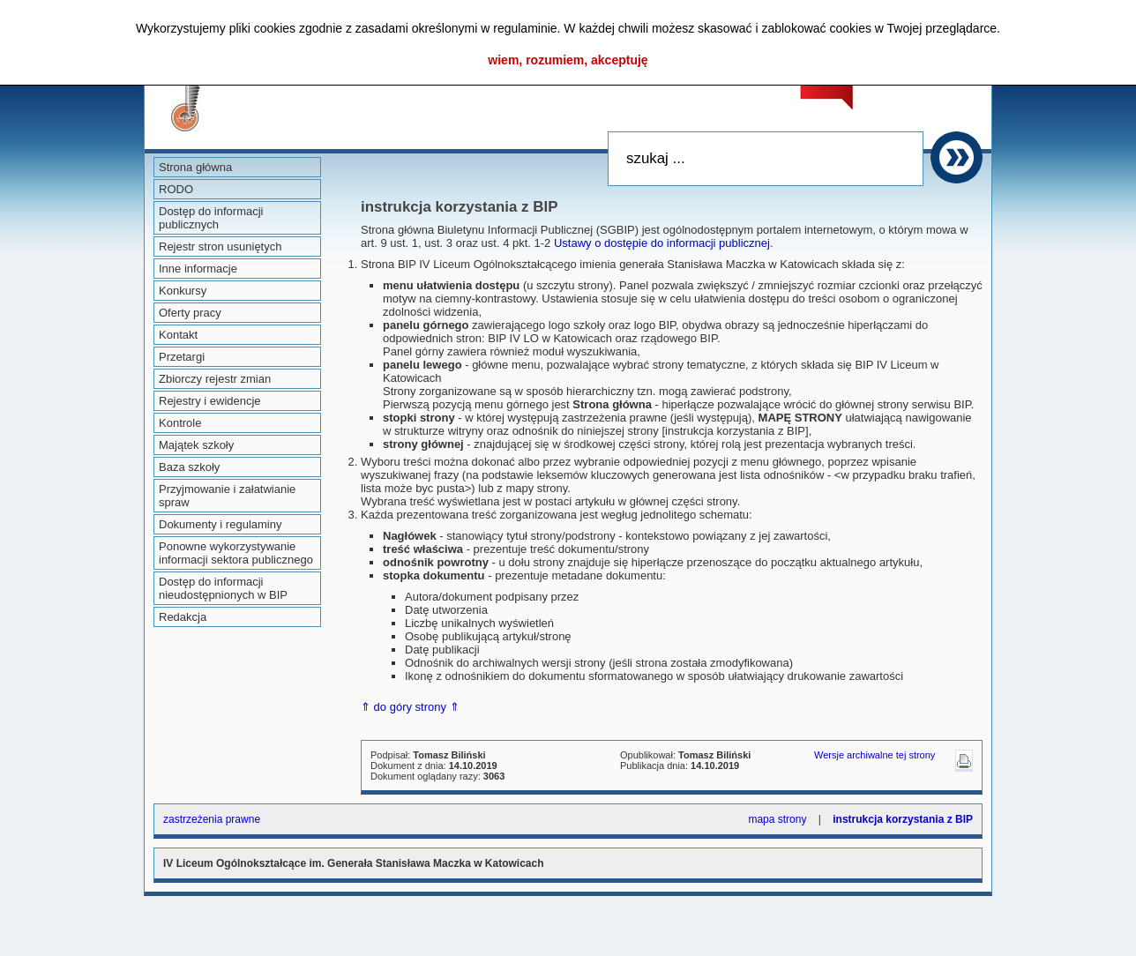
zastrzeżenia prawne (211, 819)
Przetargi (182, 356)
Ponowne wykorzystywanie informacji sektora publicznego (236, 553)
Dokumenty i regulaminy (220, 524)
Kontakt (178, 334)
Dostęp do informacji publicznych (211, 218)
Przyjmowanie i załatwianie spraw (227, 495)
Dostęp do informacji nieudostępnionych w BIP (223, 588)
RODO (176, 189)
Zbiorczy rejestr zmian (215, 378)
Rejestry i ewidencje (210, 400)
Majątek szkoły (196, 445)
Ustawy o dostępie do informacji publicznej (662, 243)
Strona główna (195, 167)
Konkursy (182, 290)
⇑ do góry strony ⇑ (410, 706)
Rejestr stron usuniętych (220, 246)
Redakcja (182, 617)
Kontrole (180, 422)
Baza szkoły (189, 467)
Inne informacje (198, 268)
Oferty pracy (190, 312)
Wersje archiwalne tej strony (874, 755)
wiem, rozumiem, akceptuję (567, 60)
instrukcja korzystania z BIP (903, 819)
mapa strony (777, 819)
